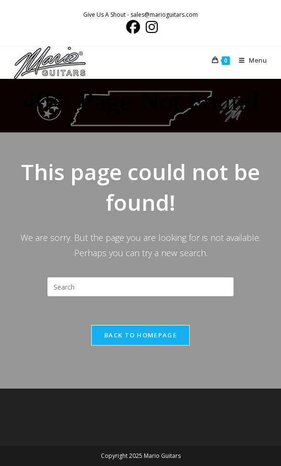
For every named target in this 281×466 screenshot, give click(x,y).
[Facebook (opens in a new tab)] (133, 27)
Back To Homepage (140, 335)
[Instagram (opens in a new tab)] (150, 27)
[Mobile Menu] (249, 60)
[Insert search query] (140, 286)
